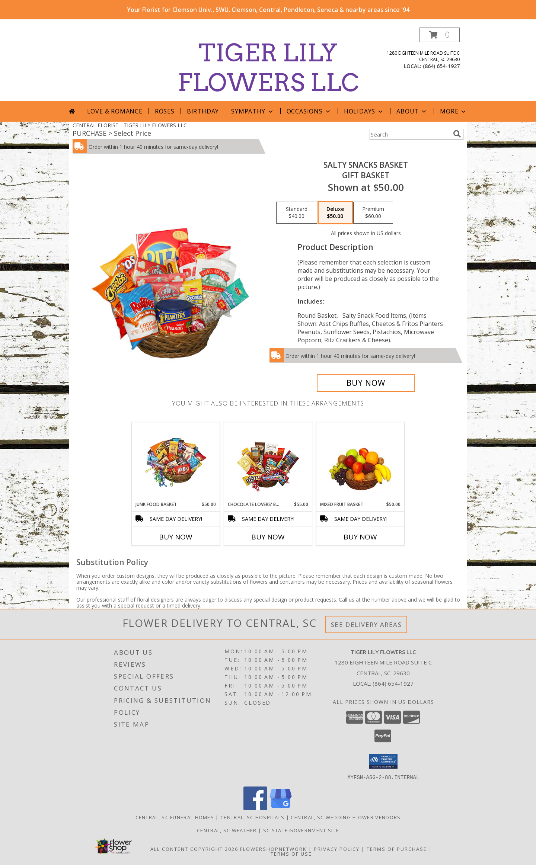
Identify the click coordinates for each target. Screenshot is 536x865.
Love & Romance (115, 111)
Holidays (364, 111)
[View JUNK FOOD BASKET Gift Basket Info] (176, 461)
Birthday (203, 111)
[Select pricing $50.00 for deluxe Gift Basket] (335, 213)
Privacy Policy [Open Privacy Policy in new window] (337, 848)
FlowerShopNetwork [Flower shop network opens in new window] (273, 848)
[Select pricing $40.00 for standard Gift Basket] (297, 213)
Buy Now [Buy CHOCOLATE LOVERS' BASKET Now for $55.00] (268, 537)
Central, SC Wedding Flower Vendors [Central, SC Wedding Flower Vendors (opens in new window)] (346, 817)
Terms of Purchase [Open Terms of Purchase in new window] (397, 848)
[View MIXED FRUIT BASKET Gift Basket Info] (360, 462)
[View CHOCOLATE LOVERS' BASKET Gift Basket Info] (268, 462)
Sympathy (252, 111)
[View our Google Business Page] (281, 807)
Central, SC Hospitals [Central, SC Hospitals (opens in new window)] (252, 817)
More (453, 111)
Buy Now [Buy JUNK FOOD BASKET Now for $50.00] (175, 537)
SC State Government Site (301, 830)
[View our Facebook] (255, 807)
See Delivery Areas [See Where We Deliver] (366, 624)
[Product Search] (410, 134)
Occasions (309, 111)
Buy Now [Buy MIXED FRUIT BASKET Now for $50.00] (360, 537)
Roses (165, 111)
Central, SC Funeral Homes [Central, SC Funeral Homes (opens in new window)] (174, 817)
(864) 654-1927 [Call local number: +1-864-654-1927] (441, 66)
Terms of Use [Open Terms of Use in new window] (291, 853)
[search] (457, 134)
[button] (439, 35)
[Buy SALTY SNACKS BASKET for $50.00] (366, 383)
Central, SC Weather (227, 830)
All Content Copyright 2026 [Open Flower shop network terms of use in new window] (194, 848)
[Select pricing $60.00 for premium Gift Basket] (373, 213)
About (412, 111)
